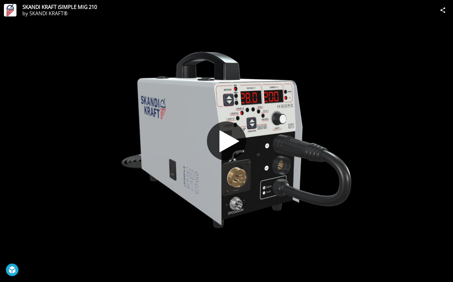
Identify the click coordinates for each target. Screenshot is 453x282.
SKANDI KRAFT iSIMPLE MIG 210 (59, 7)
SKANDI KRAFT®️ (48, 13)
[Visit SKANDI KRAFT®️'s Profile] (10, 10)
